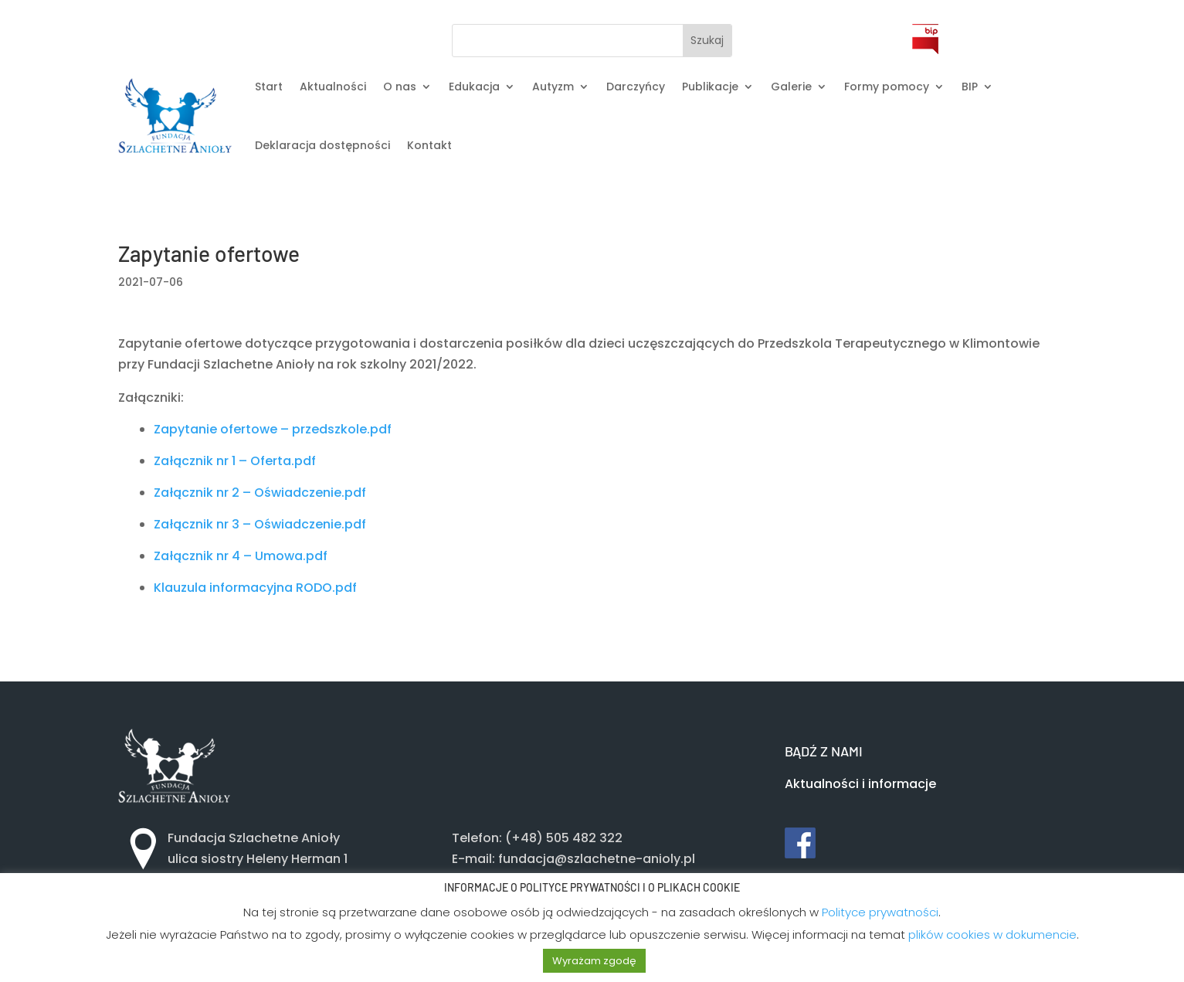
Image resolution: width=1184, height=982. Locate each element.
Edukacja (474, 86)
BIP (970, 86)
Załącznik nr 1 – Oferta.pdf (235, 461)
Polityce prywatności (880, 912)
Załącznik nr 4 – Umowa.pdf (240, 556)
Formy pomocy (886, 86)
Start (269, 86)
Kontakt (429, 145)
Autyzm (553, 86)
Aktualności (333, 86)
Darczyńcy (635, 86)
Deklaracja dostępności (322, 145)
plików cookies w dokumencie (992, 934)
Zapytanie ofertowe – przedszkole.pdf (273, 429)
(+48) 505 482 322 (564, 838)
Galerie (791, 86)
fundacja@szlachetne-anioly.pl (596, 859)
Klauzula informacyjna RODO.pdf (255, 587)
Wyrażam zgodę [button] (594, 960)
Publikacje (710, 86)
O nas (399, 86)
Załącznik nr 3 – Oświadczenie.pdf (260, 524)
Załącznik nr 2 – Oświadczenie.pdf (260, 492)
